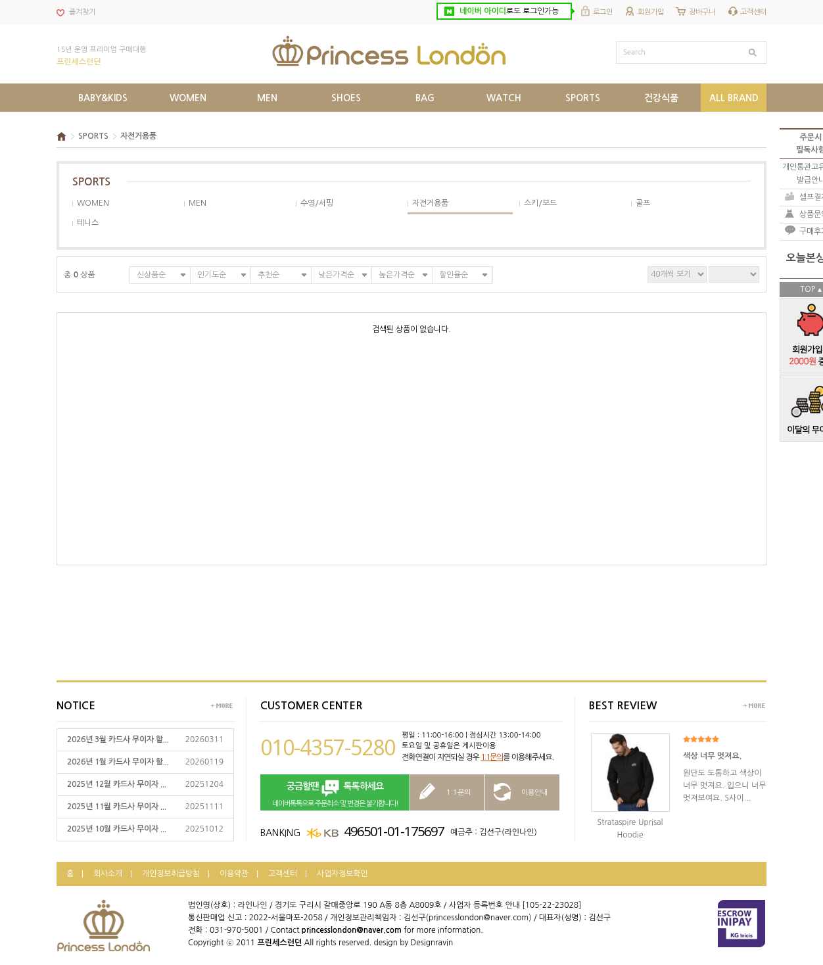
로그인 (603, 12)
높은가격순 (397, 275)
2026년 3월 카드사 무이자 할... (118, 739)
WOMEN (93, 203)
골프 (643, 203)
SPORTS (93, 136)
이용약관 (234, 874)
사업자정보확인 (342, 874)
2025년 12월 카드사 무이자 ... (116, 784)
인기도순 (211, 275)
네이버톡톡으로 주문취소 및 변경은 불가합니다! (335, 793)
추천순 (268, 275)
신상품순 (151, 275)
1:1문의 (492, 757)
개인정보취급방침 (171, 874)
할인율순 (453, 275)
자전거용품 (138, 136)
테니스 (88, 223)
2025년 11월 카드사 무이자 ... (116, 807)
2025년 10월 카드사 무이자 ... (116, 829)
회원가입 (651, 12)
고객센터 (753, 12)
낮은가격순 (336, 275)
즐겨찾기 (82, 12)
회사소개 (107, 874)
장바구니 (702, 12)
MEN (197, 203)
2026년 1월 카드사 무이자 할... (118, 762)
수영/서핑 (316, 203)
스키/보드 (540, 203)
